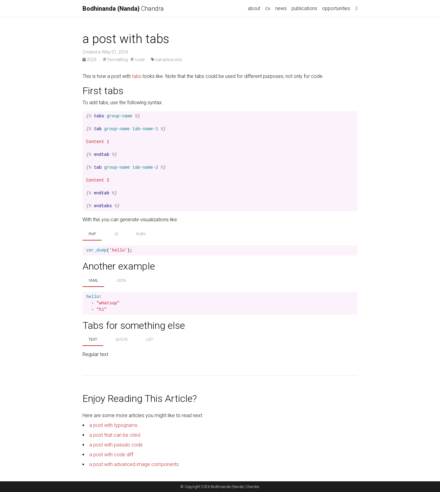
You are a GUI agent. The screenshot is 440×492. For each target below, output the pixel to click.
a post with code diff (111, 454)
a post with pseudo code (116, 445)
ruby (141, 234)
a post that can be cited (114, 435)
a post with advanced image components (134, 464)
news (281, 8)
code (137, 59)
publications (304, 8)
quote (122, 339)
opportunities (336, 8)
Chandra (123, 8)
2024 (89, 59)
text (93, 339)
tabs (136, 76)
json (121, 280)
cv (267, 8)
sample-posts (166, 59)
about (254, 8)
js (116, 234)
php (92, 234)
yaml (93, 280)
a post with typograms (113, 425)
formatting (115, 59)
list (149, 339)
